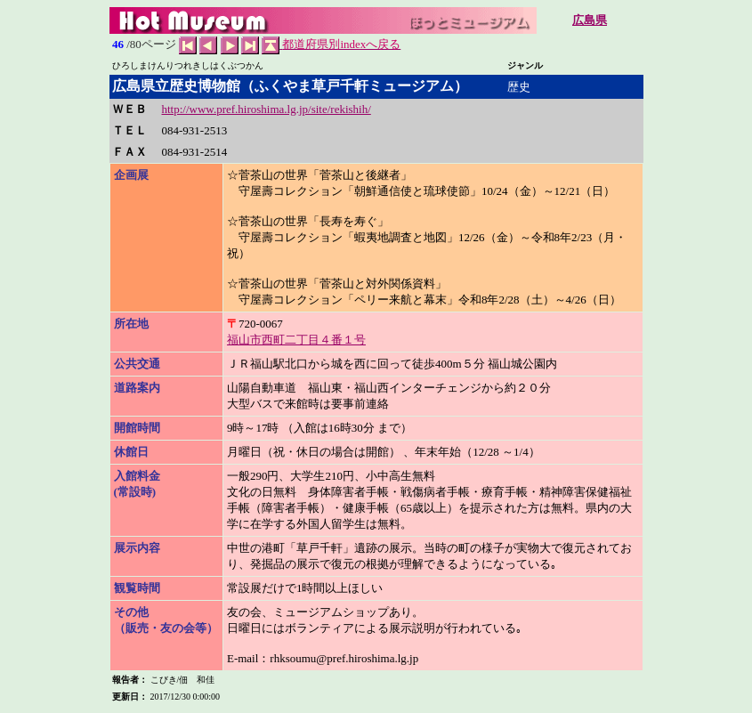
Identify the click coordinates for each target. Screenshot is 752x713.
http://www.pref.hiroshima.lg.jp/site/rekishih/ (266, 109)
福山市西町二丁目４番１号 (296, 339)
